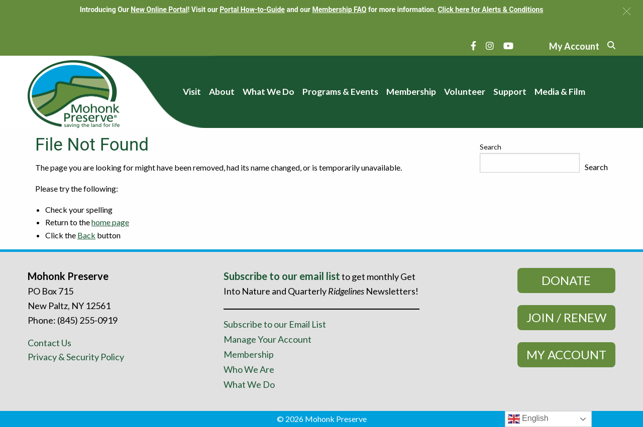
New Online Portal (159, 10)
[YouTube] (508, 45)
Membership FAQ (339, 10)
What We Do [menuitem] (268, 91)
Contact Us (49, 342)
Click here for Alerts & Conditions (490, 10)
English (528, 419)
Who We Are (249, 369)
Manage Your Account (267, 339)
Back (86, 235)
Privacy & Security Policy (76, 356)
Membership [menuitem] (411, 91)
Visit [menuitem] (192, 91)
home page (110, 222)
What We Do (249, 384)
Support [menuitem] (509, 91)
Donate (566, 280)
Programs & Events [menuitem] (340, 91)
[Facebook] (473, 45)
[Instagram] (490, 45)
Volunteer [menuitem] (464, 91)
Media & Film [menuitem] (559, 91)
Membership (249, 354)
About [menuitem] (222, 91)
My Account (566, 354)
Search (490, 147)
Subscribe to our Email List (275, 324)
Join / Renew (566, 317)
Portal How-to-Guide (252, 10)
